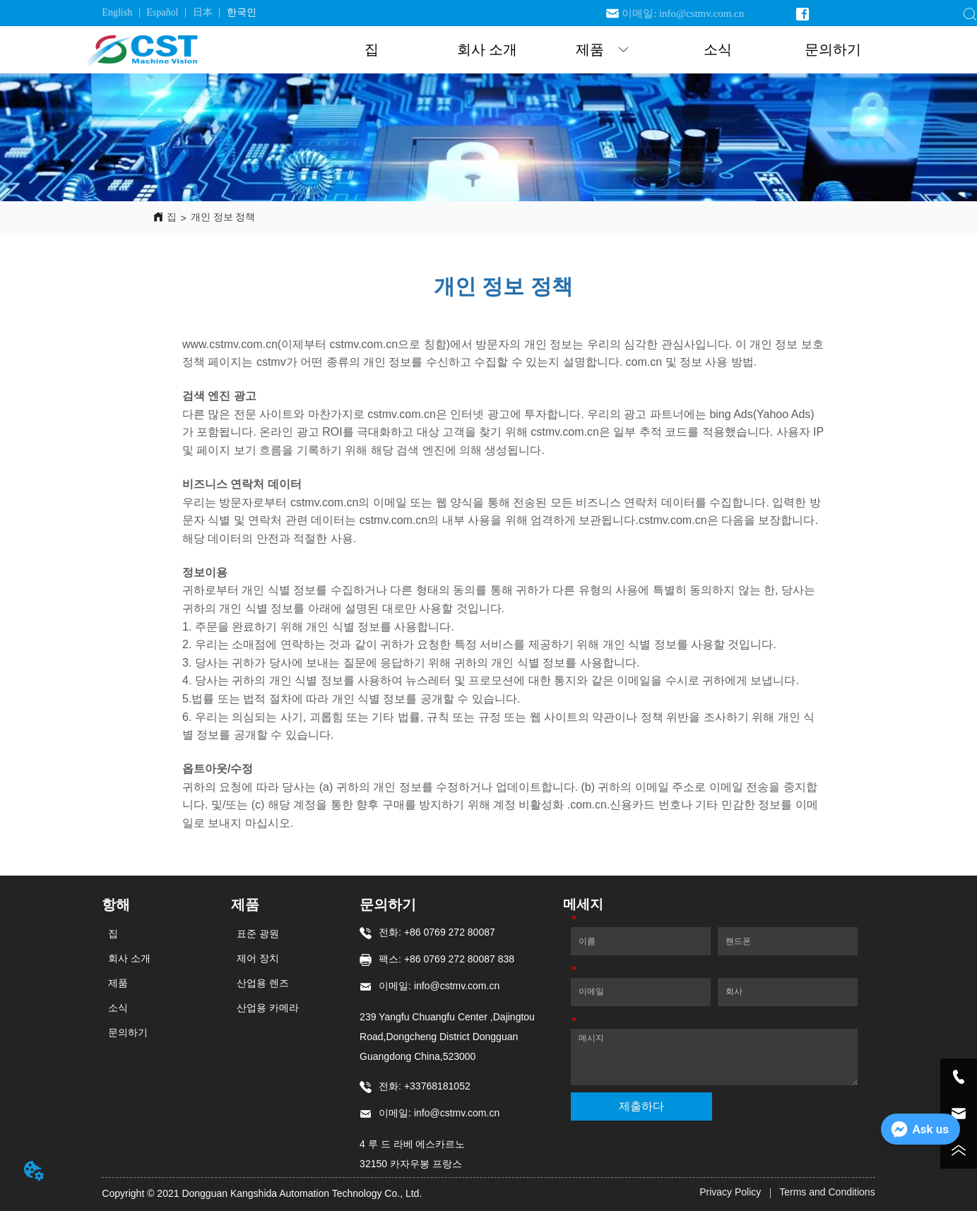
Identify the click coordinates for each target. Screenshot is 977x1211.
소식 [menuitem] (718, 49)
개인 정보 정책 (223, 216)
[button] (602, 50)
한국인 (241, 12)
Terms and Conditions (827, 1192)
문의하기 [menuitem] (833, 49)
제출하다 (641, 1106)
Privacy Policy (730, 1192)
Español (162, 12)
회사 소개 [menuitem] (487, 49)
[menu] (602, 50)
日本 (203, 12)
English (117, 12)
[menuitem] (602, 50)
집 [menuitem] (372, 49)
